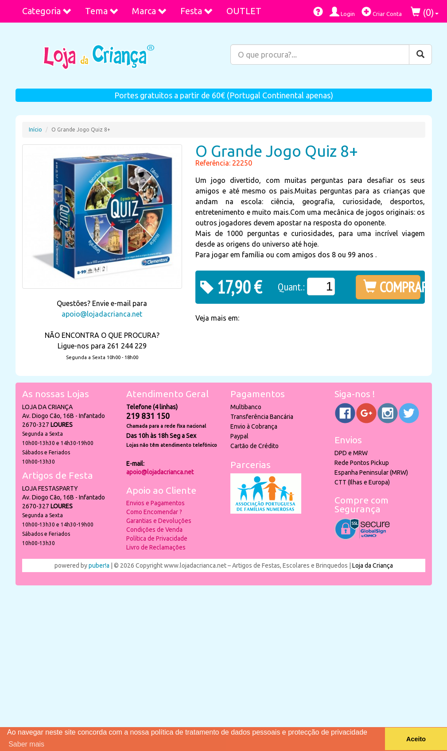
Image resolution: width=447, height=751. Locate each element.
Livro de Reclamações (156, 547)
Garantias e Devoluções (158, 520)
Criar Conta (381, 12)
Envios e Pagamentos (155, 503)
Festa (196, 11)
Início (35, 129)
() (425, 12)
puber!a (99, 565)
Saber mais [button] (26, 744)
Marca (149, 11)
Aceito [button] (416, 739)
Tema (102, 11)
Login (342, 12)
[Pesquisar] (420, 54)
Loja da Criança (372, 565)
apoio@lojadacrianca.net (102, 314)
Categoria (47, 11)
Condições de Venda (154, 529)
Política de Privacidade (156, 538)
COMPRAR (391, 287)
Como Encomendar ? (154, 511)
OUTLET (243, 11)
